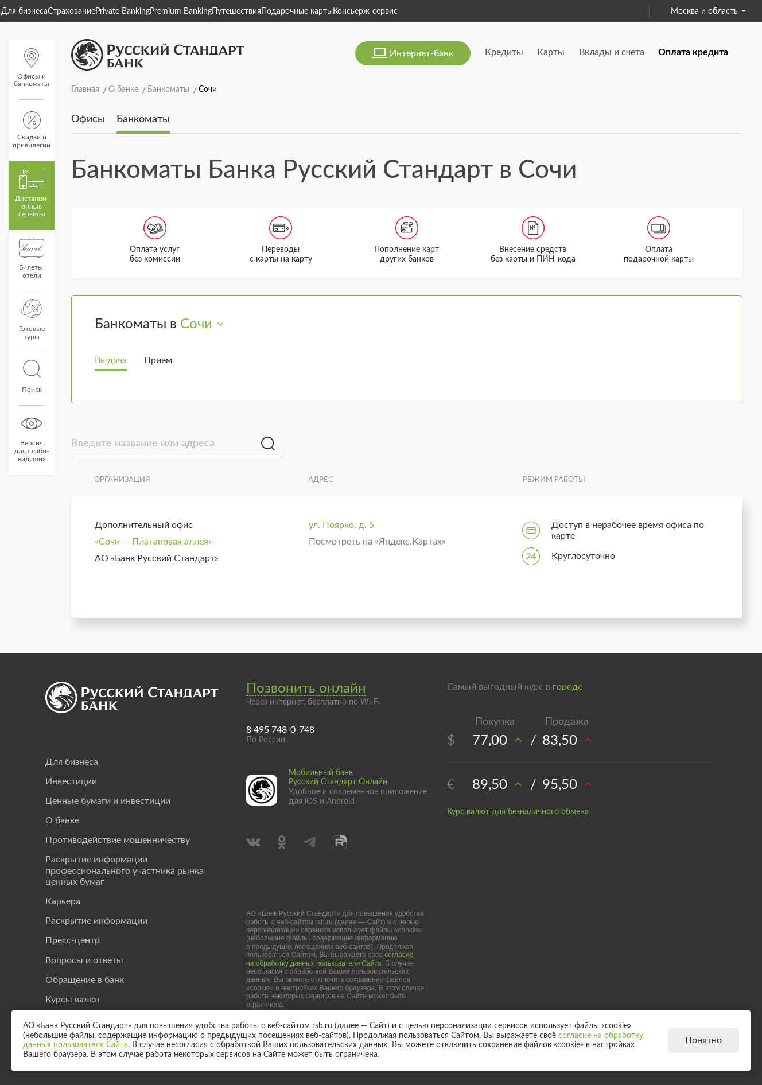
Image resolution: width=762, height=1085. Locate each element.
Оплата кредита (693, 52)
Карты (551, 52)
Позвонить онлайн (306, 688)
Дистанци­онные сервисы (32, 193)
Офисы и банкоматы (31, 68)
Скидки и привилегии (31, 130)
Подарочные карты (297, 11)
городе (567, 686)
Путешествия (236, 11)
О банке (62, 820)
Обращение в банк (84, 980)
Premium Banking (181, 11)
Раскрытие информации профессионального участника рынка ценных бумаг (124, 870)
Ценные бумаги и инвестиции (107, 801)
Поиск (31, 376)
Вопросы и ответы (84, 960)
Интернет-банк (421, 53)
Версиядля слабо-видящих (31, 437)
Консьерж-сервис (365, 11)
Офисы (88, 119)
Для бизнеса (24, 11)
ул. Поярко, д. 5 (341, 525)
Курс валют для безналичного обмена (518, 812)
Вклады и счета (611, 52)
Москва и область (708, 11)
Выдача (111, 360)
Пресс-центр (72, 940)
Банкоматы (143, 119)
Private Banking (122, 11)
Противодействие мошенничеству (117, 840)
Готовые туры (32, 319)
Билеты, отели (32, 258)
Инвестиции (71, 781)
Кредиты (504, 52)
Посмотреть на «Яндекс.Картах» (377, 541)
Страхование (71, 11)
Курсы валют (73, 999)
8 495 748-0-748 (280, 729)
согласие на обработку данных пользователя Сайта (329, 959)
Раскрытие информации (96, 920)
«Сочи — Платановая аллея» (153, 541)
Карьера (62, 901)
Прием (158, 360)
